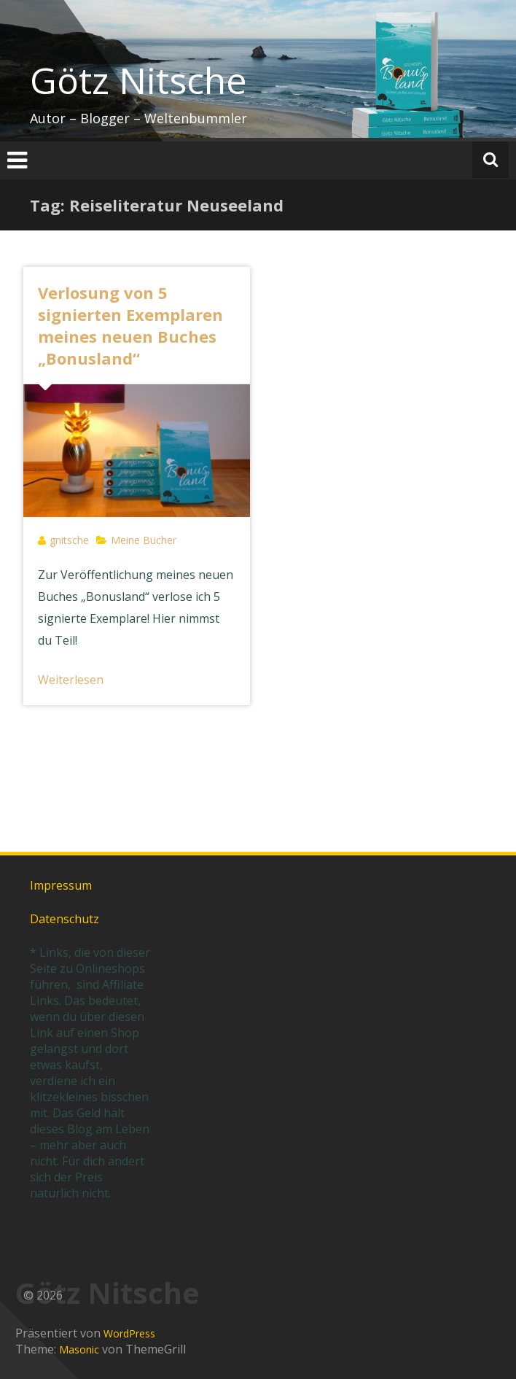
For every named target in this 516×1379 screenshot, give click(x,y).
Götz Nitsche (138, 80)
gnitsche (69, 540)
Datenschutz (64, 919)
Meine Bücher (143, 540)
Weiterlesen (70, 680)
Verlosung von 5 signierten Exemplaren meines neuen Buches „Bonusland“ (130, 325)
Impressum (61, 885)
